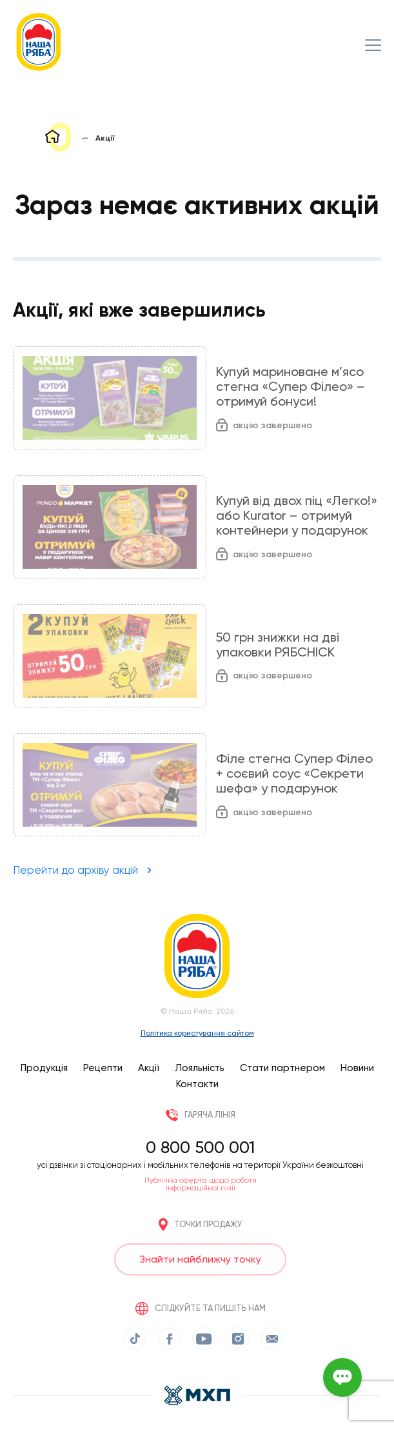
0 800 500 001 (200, 1147)
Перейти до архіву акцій (75, 869)
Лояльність (199, 1068)
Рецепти (103, 1068)
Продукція (44, 1068)
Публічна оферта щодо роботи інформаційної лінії (200, 1184)
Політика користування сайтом (197, 1033)
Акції (148, 1068)
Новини (357, 1068)
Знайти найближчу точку (200, 1259)
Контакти (197, 1084)
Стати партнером (282, 1068)
